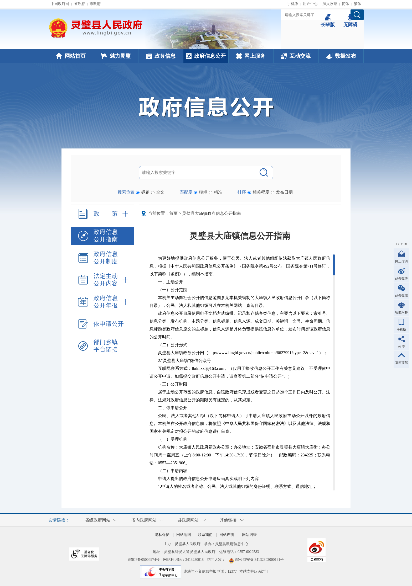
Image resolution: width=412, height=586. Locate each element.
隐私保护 (162, 535)
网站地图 (183, 535)
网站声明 (226, 535)
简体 (345, 4)
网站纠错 (249, 535)
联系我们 (205, 535)
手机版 (292, 4)
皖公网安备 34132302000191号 (259, 560)
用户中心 (310, 4)
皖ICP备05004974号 (144, 560)
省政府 (79, 4)
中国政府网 (60, 4)
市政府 (95, 4)
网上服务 (250, 56)
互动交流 (296, 56)
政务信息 (161, 56)
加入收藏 (329, 4)
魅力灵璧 (116, 56)
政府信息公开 (206, 56)
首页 (173, 213)
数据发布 (341, 56)
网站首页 (71, 56)
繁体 (357, 4)
